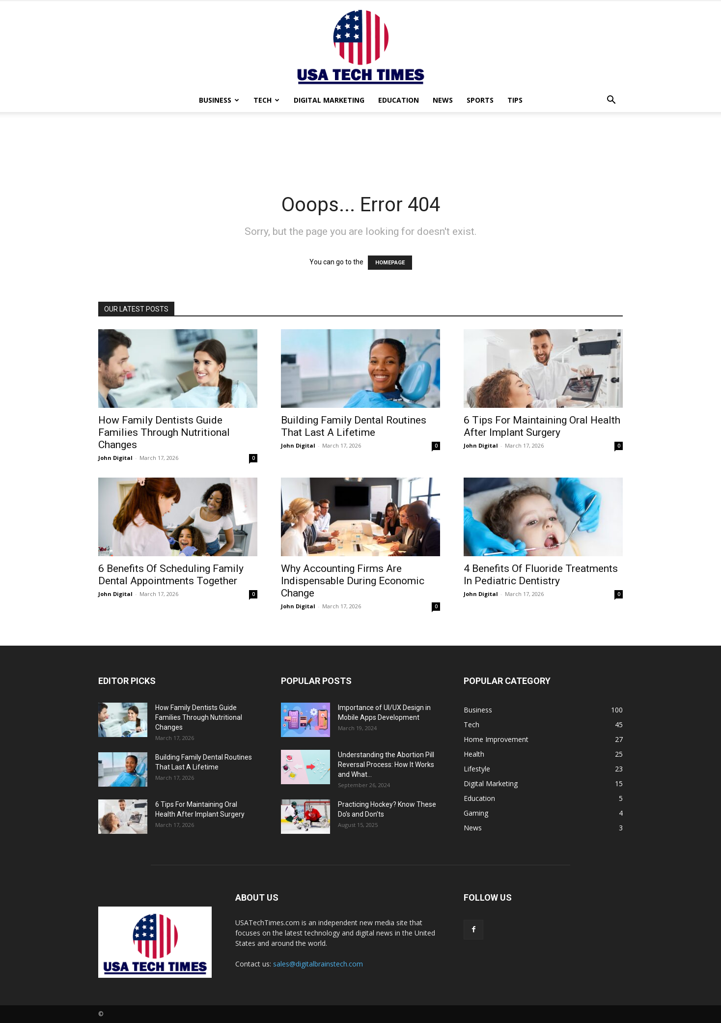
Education (398, 100)
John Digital (115, 457)
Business (219, 100)
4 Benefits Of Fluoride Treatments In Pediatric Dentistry (541, 575)
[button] (611, 101)
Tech (266, 100)
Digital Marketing (329, 100)
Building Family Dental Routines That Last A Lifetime (353, 426)
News (443, 100)
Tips (515, 100)
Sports (480, 100)
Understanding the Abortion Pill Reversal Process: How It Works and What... (386, 764)
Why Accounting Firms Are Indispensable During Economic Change (352, 581)
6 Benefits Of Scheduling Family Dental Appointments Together (171, 575)
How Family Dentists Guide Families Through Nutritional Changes (164, 432)
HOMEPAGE (390, 262)
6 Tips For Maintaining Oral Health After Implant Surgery (542, 426)
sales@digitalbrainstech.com (318, 963)
